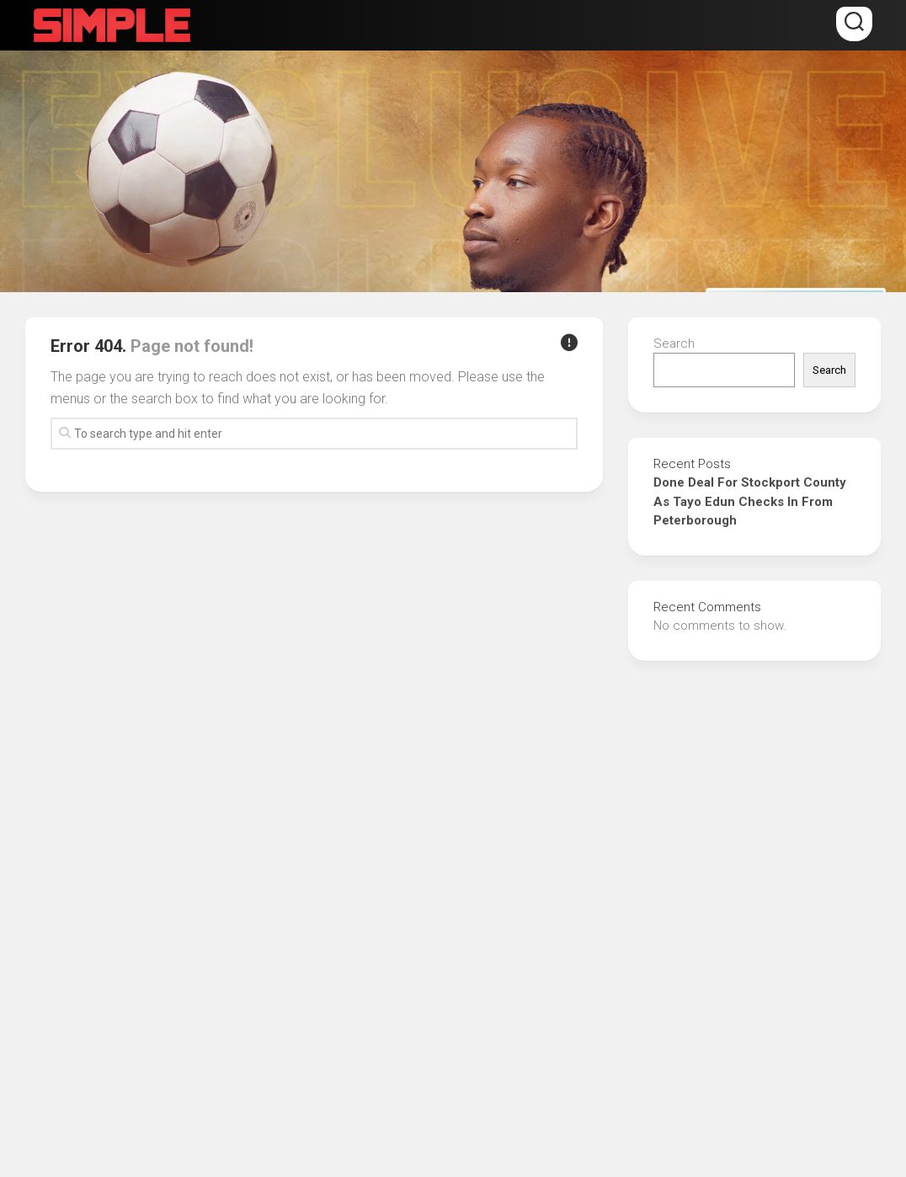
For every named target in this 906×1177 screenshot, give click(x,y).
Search (674, 343)
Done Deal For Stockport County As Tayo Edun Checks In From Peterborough (749, 501)
